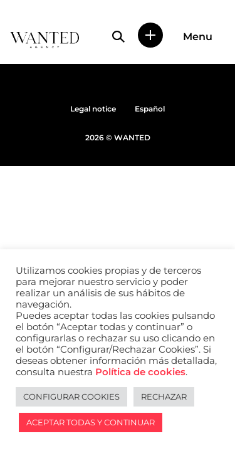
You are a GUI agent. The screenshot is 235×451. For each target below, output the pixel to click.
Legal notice (93, 108)
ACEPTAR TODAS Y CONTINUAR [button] (90, 422)
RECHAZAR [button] (164, 396)
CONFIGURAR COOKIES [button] (71, 396)
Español (150, 108)
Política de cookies (140, 372)
